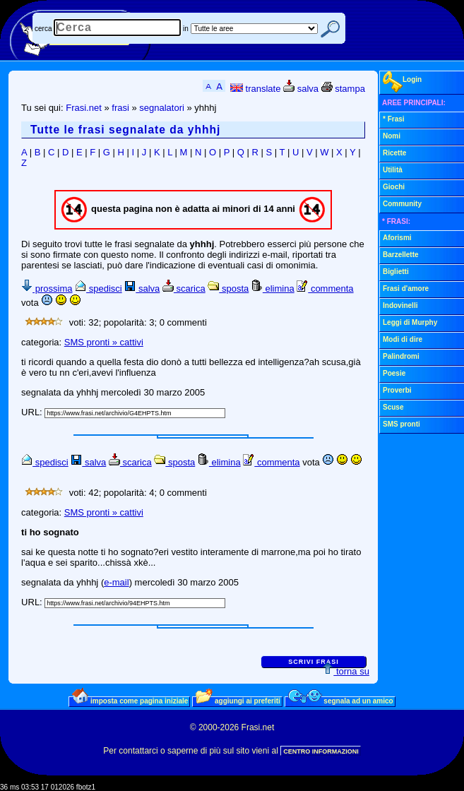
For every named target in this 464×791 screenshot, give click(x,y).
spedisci (98, 288)
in (186, 28)
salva (301, 88)
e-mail (116, 582)
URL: (32, 412)
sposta (228, 288)
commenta (325, 288)
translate (255, 88)
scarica (184, 288)
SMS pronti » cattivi (103, 342)
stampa (343, 88)
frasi (120, 107)
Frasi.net (84, 107)
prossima (46, 288)
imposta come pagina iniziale (130, 700)
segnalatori (161, 107)
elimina (273, 288)
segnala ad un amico (340, 700)
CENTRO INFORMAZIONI (321, 751)
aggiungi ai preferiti (238, 700)
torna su (345, 671)
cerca (43, 28)
